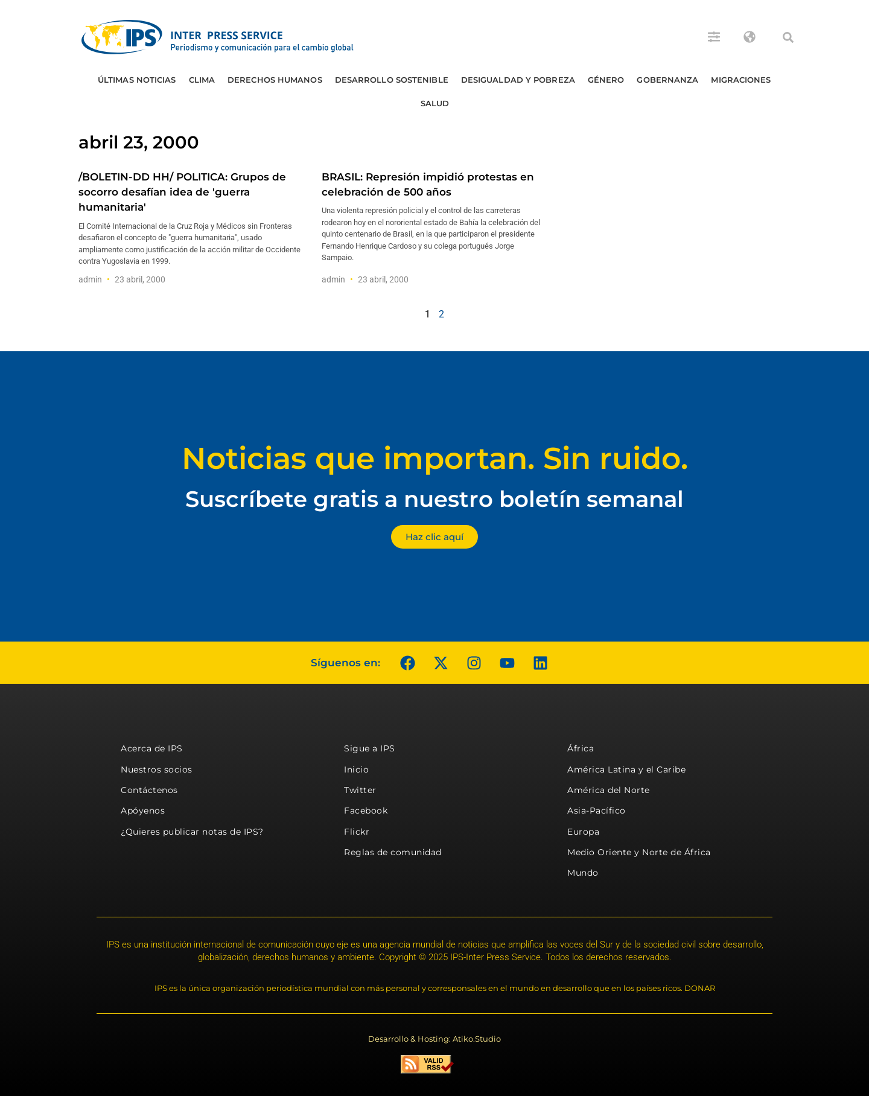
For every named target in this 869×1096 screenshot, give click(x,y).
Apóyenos (143, 810)
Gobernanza (667, 79)
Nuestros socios (157, 769)
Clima (202, 79)
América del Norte (608, 790)
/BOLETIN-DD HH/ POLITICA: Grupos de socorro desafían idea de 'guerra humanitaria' (182, 192)
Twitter (360, 790)
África (580, 748)
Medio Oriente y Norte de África (639, 852)
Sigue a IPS (369, 748)
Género (606, 79)
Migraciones (741, 79)
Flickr (356, 831)
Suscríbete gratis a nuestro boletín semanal (434, 498)
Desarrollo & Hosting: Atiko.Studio (434, 1038)
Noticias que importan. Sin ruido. (435, 458)
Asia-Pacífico (596, 810)
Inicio (356, 769)
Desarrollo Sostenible (391, 79)
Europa (583, 831)
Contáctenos (149, 790)
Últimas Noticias (137, 79)
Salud (435, 103)
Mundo (583, 872)
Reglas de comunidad (393, 852)
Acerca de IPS (152, 748)
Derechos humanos (275, 79)
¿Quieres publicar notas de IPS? (192, 831)
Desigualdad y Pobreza (518, 79)
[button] (788, 37)
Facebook (365, 810)
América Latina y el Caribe (626, 769)
